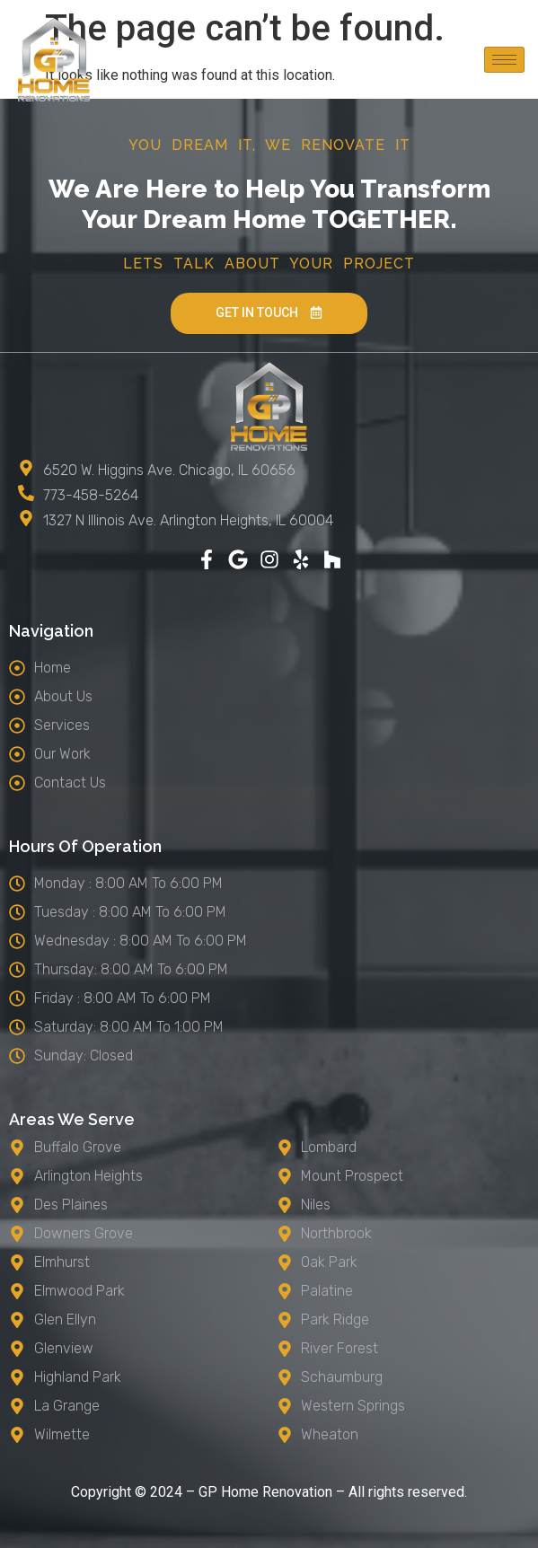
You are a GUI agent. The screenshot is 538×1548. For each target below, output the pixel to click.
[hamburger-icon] (504, 60)
